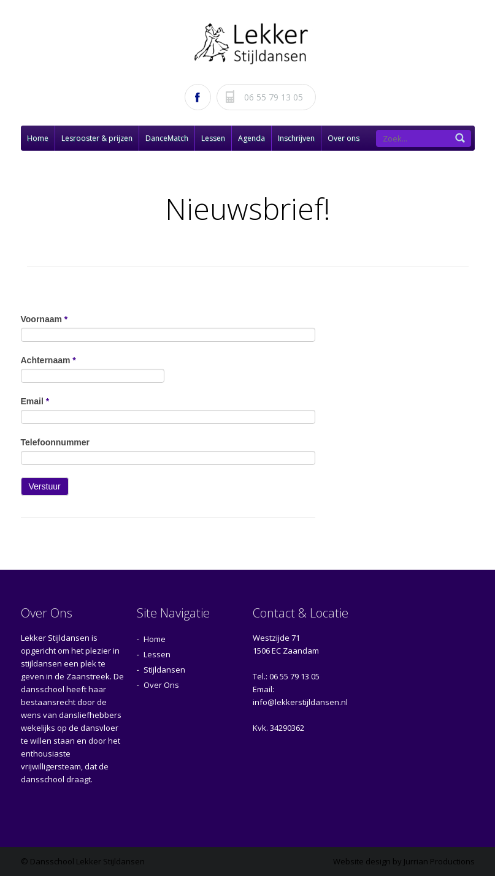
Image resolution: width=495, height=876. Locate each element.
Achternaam (48, 360)
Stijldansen (164, 669)
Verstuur (45, 486)
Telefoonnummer (55, 442)
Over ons (343, 138)
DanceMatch (166, 138)
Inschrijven (296, 138)
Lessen (213, 138)
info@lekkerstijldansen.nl (300, 702)
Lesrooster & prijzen (96, 138)
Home (37, 138)
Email (35, 401)
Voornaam (44, 319)
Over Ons (161, 684)
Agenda (251, 138)
